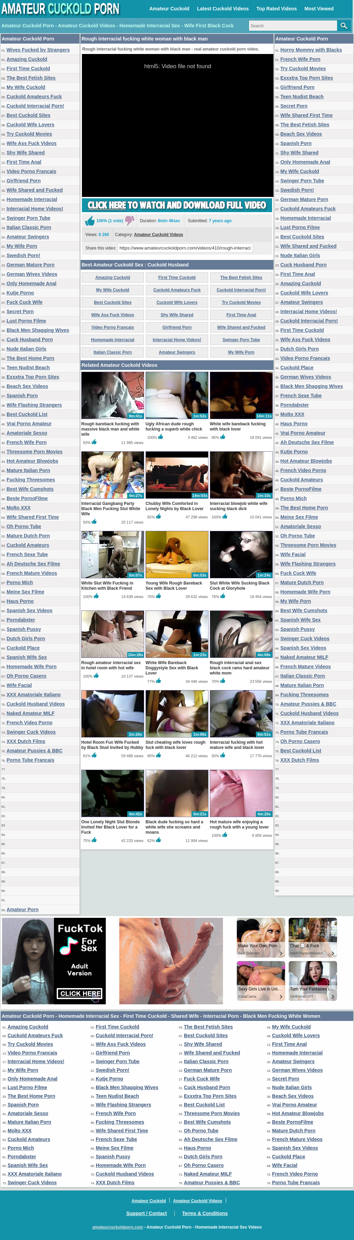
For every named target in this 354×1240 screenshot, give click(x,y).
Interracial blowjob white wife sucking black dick (239, 506)
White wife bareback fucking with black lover (238, 427)
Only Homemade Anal (31, 283)
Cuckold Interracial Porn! (35, 106)
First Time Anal (24, 162)
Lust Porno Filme (26, 321)
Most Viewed (319, 8)
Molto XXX (18, 507)
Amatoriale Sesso (27, 433)
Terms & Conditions (205, 1213)
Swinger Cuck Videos (31, 732)
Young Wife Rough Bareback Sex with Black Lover (174, 586)
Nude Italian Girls (26, 349)
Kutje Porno (20, 293)
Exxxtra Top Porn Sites (33, 377)
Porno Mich (20, 582)
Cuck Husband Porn (30, 339)
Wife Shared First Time (33, 517)
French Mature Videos (32, 573)
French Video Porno (30, 722)
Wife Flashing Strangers (34, 405)
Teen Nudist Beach (28, 367)
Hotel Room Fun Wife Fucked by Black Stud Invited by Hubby (112, 745)
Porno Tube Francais (30, 760)
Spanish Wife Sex (27, 657)
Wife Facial (19, 685)
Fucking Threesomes (31, 479)
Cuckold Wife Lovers (30, 124)
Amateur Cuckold (169, 8)
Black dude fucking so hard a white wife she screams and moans (174, 827)
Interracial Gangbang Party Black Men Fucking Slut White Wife (110, 508)
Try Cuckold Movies (29, 134)
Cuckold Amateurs (28, 545)
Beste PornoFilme (27, 498)
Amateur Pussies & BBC (35, 750)
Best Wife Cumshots (30, 489)
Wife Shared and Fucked (35, 190)
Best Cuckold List (27, 414)
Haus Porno (20, 601)
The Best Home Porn (30, 358)
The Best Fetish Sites (31, 78)
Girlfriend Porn (24, 180)
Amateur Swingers (28, 236)
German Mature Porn (30, 265)
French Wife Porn (27, 442)
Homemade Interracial (32, 199)
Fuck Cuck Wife (25, 302)
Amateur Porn (23, 909)
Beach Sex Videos (27, 386)
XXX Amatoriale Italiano (34, 694)
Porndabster (21, 620)
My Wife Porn (22, 246)
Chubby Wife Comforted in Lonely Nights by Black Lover (175, 506)
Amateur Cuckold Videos (158, 234)
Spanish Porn (22, 395)
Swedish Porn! (23, 255)
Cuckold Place (23, 648)
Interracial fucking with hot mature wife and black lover (237, 745)
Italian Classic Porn (29, 227)
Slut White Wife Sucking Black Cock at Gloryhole (240, 586)
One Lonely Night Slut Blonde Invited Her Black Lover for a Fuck (110, 827)
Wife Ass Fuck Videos (32, 143)
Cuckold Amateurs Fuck (34, 96)
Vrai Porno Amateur (29, 423)
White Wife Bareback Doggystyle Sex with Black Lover (172, 668)
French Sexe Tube (27, 554)
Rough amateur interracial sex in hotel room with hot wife (111, 665)
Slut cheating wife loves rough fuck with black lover (175, 745)
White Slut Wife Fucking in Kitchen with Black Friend (107, 586)
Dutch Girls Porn (26, 638)
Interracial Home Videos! (35, 208)
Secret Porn (20, 311)
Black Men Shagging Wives (38, 330)
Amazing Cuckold (27, 59)
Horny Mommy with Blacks (311, 50)
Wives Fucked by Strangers (38, 50)
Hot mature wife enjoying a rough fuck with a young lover (239, 825)
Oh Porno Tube (24, 526)
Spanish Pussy (24, 629)
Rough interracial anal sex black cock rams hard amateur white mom (240, 668)
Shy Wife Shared (26, 152)
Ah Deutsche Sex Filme (33, 564)
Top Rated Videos (277, 8)
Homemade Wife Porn (32, 666)
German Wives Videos (32, 274)
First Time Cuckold (28, 68)
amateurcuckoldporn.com (117, 1227)
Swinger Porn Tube (28, 218)
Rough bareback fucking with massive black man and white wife (110, 429)
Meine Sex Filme (25, 592)
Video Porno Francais (31, 171)
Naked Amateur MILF (31, 713)
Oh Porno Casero (26, 676)
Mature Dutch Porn (28, 535)
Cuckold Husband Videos (36, 704)
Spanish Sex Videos (30, 610)
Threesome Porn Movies (35, 451)
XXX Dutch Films (26, 741)
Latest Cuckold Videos (223, 8)
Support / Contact (146, 1213)
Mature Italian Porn (28, 470)
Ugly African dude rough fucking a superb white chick (174, 427)
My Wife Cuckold (26, 87)
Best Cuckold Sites (28, 115)
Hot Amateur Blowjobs (32, 461)
